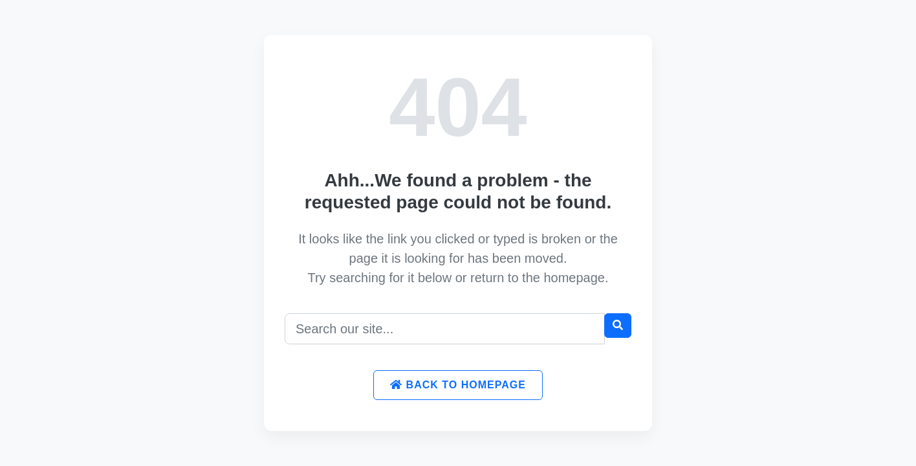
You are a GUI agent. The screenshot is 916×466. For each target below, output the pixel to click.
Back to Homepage (458, 384)
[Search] (445, 328)
